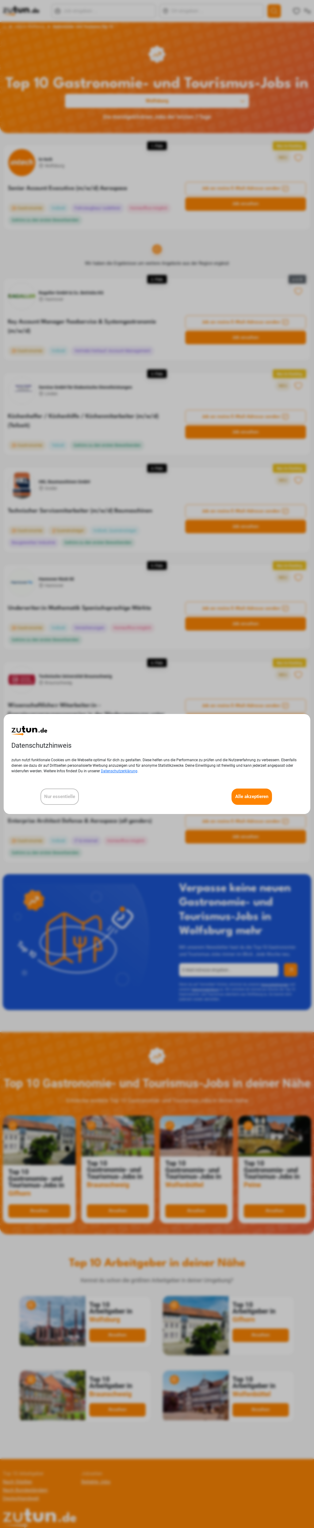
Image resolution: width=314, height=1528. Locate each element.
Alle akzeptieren (251, 796)
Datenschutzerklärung (119, 771)
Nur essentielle (59, 796)
